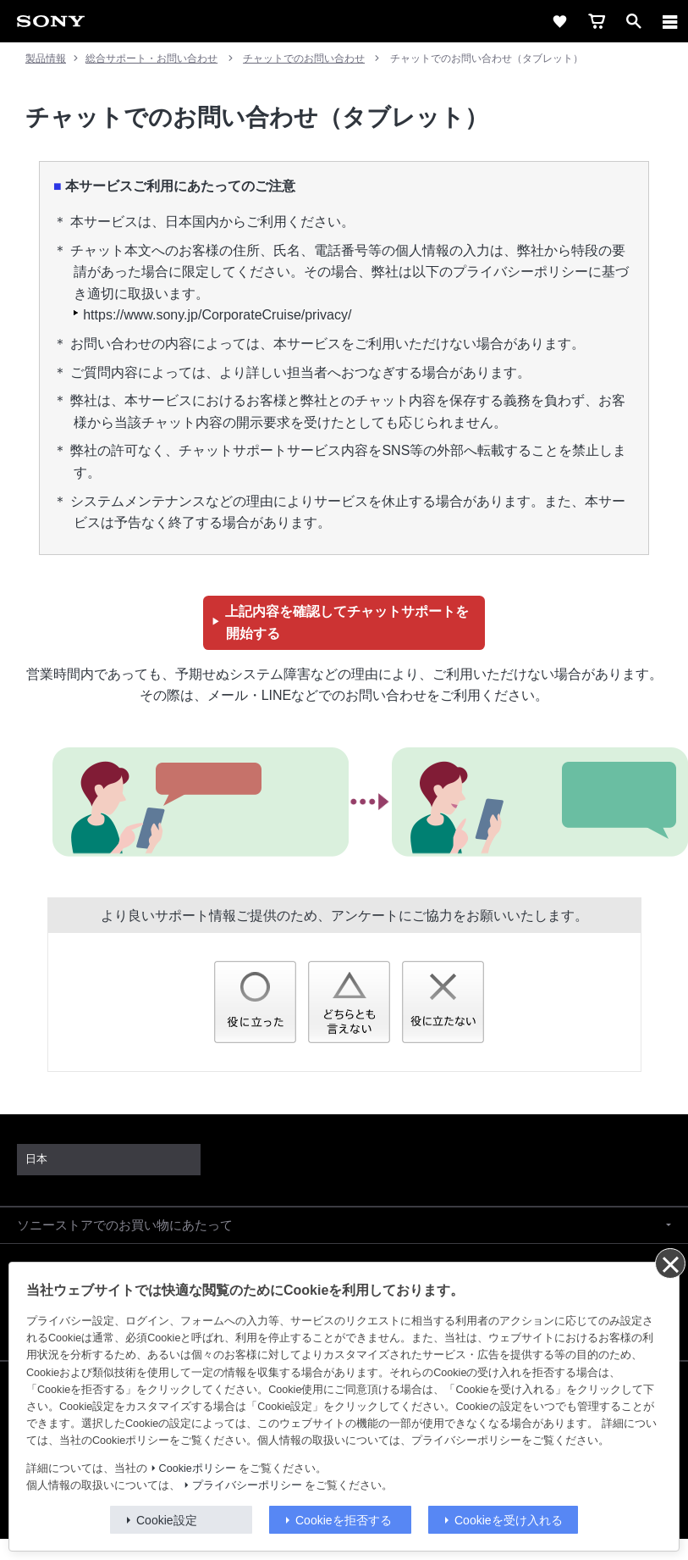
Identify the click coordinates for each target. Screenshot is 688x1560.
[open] (633, 21)
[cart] (596, 21)
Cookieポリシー (197, 1468)
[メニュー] (670, 21)
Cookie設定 (166, 1520)
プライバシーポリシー (247, 1485)
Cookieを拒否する (343, 1520)
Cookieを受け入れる (508, 1520)
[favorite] (559, 21)
